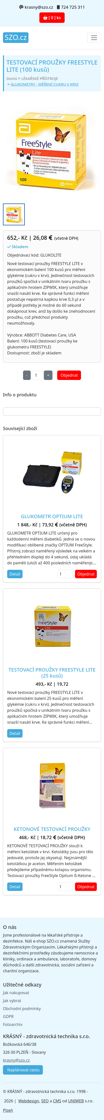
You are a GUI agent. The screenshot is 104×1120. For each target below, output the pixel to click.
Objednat (69, 375)
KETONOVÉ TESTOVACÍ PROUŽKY (52, 829)
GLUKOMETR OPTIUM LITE (52, 516)
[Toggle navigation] (94, 38)
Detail (14, 574)
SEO (45, 1101)
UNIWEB (76, 1101)
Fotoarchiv (13, 1024)
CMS (57, 1101)
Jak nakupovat (16, 992)
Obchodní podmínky (22, 1008)
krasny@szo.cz (36, 7)
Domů (11, 78)
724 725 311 (73, 7)
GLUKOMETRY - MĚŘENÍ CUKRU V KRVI (44, 84)
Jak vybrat (12, 1000)
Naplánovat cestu (23, 1070)
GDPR (8, 1016)
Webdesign (28, 1101)
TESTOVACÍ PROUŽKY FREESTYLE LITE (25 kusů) (52, 672)
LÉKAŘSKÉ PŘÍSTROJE (39, 78)
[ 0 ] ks (52, 18)
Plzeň (8, 1110)
